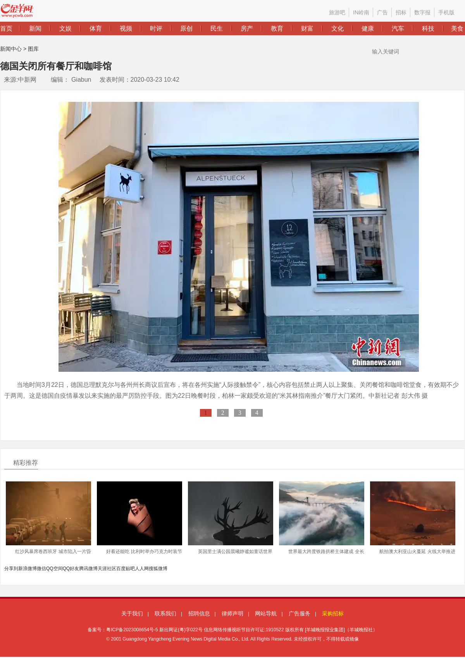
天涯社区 (107, 568)
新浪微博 (27, 568)
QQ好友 (71, 568)
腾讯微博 (88, 568)
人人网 (142, 568)
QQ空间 (54, 568)
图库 (33, 49)
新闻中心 (11, 49)
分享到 (11, 568)
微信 (41, 568)
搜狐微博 (158, 568)
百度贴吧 (125, 568)
